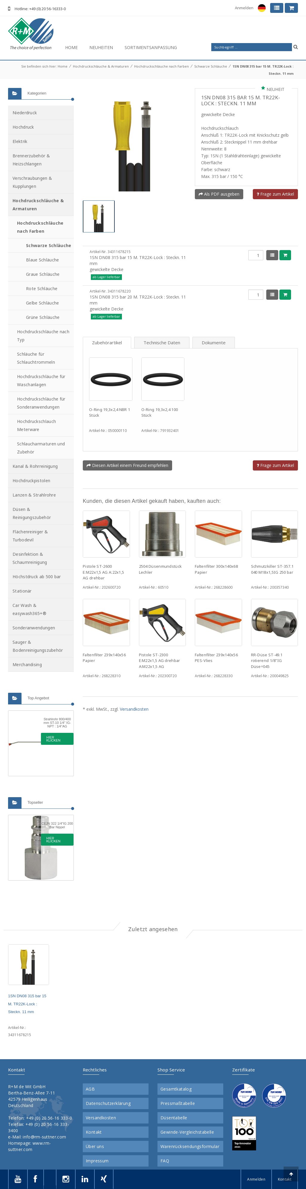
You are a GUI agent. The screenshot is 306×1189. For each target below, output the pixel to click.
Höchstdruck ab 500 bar (37, 576)
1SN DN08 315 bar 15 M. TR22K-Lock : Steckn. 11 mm (27, 1004)
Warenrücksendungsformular (189, 1146)
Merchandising (27, 664)
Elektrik (20, 141)
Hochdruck (23, 127)
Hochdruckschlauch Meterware (36, 425)
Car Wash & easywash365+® (29, 609)
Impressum (97, 1161)
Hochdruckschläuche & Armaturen (101, 66)
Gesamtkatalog (176, 1089)
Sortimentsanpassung (151, 47)
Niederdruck (25, 112)
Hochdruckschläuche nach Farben (161, 66)
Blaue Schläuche (42, 260)
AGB (90, 1089)
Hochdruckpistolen (31, 480)
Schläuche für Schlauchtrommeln (36, 358)
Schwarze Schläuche (210, 66)
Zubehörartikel (107, 342)
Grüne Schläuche (43, 317)
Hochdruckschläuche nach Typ (43, 335)
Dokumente (214, 342)
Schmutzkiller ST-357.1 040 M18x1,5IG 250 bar (272, 569)
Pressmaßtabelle (177, 1103)
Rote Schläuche (41, 288)
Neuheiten (101, 47)
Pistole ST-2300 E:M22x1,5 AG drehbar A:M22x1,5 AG (159, 660)
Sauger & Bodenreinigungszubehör (38, 646)
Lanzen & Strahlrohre (34, 495)
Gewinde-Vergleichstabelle (187, 1132)
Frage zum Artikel (275, 194)
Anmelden (244, 7)
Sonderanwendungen (34, 628)
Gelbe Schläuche (42, 303)
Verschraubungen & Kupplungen (32, 182)
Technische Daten (161, 342)
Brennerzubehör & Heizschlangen (31, 160)
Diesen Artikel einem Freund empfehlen (127, 465)
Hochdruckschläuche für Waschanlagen (41, 380)
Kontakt (94, 1132)
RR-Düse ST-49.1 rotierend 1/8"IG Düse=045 (267, 660)
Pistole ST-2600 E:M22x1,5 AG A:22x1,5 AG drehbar (103, 572)
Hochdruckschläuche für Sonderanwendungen (41, 403)
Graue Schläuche (43, 274)
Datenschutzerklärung (108, 1103)
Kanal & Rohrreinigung (35, 466)
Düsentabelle (173, 1118)
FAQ (164, 1161)
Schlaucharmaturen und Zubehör (41, 448)
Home (71, 47)
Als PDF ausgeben (219, 194)
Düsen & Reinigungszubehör (32, 513)
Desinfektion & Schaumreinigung (30, 558)
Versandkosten (134, 709)
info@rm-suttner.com (44, 1137)
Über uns (95, 1146)
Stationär (22, 591)
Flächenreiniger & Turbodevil (30, 536)
